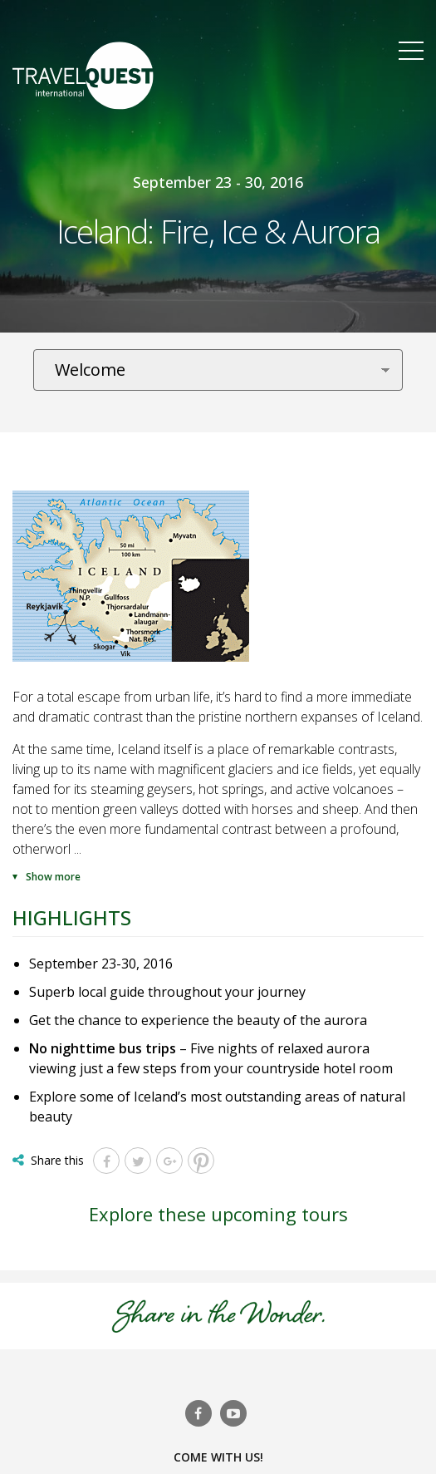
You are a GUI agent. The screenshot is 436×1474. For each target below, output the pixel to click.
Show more (53, 877)
